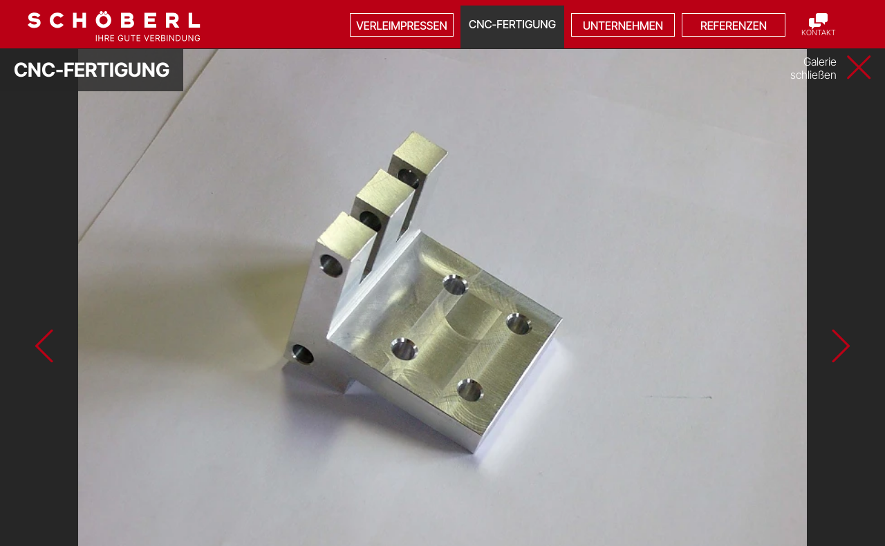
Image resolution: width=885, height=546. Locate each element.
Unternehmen (623, 25)
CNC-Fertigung (512, 24)
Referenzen (733, 25)
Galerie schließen (813, 68)
